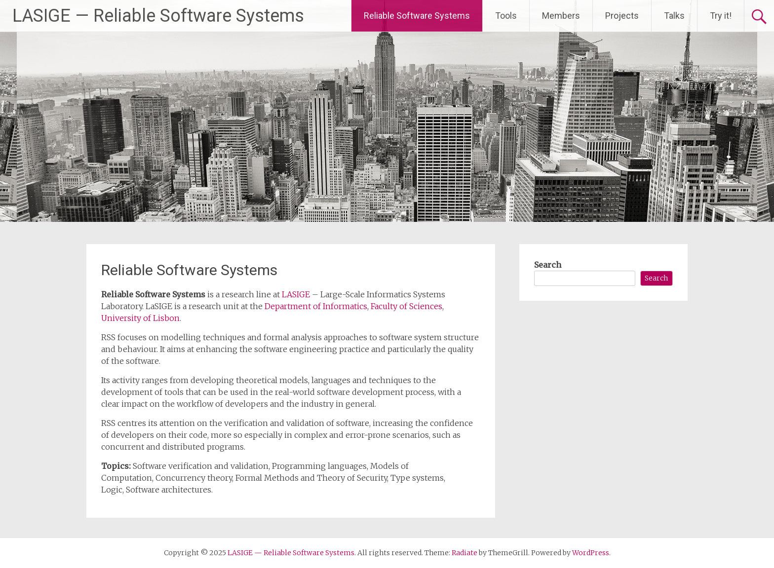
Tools (506, 15)
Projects (622, 15)
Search (547, 265)
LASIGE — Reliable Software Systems (158, 15)
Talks (674, 15)
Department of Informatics (316, 306)
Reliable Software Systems (417, 15)
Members (561, 15)
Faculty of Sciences (406, 306)
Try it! (721, 15)
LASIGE (296, 294)
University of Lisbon (140, 318)
